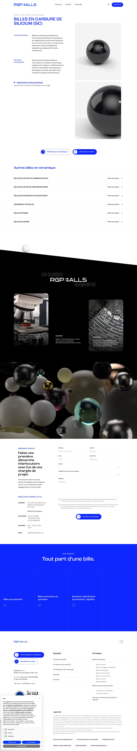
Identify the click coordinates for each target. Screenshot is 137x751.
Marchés (78, 4)
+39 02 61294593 (33, 520)
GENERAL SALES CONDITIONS (62, 745)
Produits (58, 4)
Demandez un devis (28, 661)
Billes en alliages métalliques (106, 667)
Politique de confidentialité (63, 739)
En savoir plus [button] (21, 746)
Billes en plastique (102, 670)
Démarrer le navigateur (34, 511)
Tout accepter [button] (31, 742)
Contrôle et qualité (59, 659)
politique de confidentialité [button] (14, 705)
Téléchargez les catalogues (31, 655)
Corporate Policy (108, 739)
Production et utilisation (104, 691)
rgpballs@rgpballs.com (35, 533)
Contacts (117, 4)
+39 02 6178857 (33, 516)
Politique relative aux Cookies (87, 739)
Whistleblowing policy (99, 745)
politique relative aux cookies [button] (23, 712)
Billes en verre (101, 679)
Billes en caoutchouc (103, 676)
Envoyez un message (91, 517)
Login (48, 85)
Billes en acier (101, 664)
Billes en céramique (38, 15)
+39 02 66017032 (33, 518)
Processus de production (62, 664)
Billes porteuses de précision (102, 685)
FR (108, 4)
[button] (39, 698)
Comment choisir (102, 693)
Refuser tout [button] (12, 742)
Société (68, 4)
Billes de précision (25, 15)
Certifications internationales (63, 669)
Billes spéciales (101, 682)
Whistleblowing (81, 745)
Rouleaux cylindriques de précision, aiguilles (104, 698)
